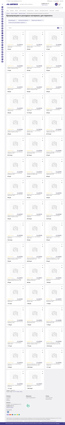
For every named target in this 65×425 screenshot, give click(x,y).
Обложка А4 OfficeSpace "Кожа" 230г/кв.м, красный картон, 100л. (34, 152)
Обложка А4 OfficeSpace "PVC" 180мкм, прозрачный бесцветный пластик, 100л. (53, 343)
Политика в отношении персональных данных (14, 421)
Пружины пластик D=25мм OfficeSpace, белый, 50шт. (53, 280)
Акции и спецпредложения (30, 397)
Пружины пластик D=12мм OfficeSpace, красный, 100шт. (53, 195)
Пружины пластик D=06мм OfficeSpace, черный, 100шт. (53, 46)
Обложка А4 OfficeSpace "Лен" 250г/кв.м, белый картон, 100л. (15, 174)
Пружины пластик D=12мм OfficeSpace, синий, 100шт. (34, 195)
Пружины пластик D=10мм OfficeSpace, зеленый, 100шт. (53, 110)
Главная (8, 13)
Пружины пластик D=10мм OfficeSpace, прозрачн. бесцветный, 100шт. (14, 131)
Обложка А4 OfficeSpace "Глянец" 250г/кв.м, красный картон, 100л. (34, 322)
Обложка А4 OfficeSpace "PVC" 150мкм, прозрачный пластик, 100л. (34, 258)
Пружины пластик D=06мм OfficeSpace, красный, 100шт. (34, 46)
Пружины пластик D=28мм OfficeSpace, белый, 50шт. (14, 386)
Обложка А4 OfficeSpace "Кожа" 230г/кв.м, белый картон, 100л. (15, 195)
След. (18, 391)
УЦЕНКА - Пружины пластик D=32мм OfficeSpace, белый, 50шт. (33, 280)
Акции (7, 10)
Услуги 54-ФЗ (51, 10)
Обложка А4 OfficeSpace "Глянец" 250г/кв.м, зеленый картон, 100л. (54, 322)
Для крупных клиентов (44, 10)
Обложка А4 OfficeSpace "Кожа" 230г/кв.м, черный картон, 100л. (53, 174)
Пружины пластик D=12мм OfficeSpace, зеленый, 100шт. (53, 89)
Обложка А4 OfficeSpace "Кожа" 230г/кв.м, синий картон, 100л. (15, 152)
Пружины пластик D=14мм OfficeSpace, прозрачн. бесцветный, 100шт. (14, 258)
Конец (21, 391)
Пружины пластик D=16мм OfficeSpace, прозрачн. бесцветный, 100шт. (34, 343)
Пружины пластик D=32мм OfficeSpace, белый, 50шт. (34, 386)
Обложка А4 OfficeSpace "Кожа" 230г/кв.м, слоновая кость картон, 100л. (34, 174)
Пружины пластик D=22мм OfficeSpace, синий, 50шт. (34, 216)
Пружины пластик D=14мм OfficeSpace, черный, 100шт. (53, 237)
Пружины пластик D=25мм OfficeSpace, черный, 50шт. (14, 301)
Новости (16, 10)
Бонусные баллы (30, 10)
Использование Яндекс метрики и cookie (48, 421)
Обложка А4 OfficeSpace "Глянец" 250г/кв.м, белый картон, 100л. (54, 301)
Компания (12, 10)
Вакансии (36, 10)
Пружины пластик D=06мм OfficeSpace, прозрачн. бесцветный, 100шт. (14, 68)
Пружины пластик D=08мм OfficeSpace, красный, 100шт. (14, 89)
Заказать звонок (9, 407)
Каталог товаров (14, 13)
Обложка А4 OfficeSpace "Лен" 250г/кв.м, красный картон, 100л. (53, 152)
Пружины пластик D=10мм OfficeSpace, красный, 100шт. (14, 110)
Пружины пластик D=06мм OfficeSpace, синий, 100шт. (14, 46)
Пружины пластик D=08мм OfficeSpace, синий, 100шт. (53, 68)
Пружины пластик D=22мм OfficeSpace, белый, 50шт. (14, 237)
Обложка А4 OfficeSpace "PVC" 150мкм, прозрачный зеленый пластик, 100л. (53, 258)
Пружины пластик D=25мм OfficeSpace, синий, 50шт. (14, 364)
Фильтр (10, 27)
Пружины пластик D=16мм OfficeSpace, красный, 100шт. (34, 301)
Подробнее (57, 423)
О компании (8, 397)
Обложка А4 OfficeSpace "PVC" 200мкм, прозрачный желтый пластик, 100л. (34, 364)
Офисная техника (22, 13)
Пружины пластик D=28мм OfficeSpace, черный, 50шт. (53, 364)
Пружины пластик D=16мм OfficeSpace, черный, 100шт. (14, 343)
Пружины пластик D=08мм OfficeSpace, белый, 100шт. (34, 68)
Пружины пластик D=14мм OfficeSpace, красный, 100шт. (34, 131)
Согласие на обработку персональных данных (32, 421)
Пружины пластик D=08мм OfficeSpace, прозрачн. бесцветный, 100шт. (34, 89)
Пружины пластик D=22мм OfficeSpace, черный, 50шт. (53, 216)
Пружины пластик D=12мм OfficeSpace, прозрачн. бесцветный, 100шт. (14, 216)
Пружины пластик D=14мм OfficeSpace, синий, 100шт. (34, 237)
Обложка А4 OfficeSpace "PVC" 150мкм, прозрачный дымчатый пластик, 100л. (14, 280)
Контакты (57, 10)
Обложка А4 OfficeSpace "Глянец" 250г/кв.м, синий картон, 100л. (15, 322)
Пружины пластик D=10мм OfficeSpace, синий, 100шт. (34, 110)
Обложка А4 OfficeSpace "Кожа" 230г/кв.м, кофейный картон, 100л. (53, 131)
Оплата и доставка (22, 10)
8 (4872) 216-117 (45, 3)
